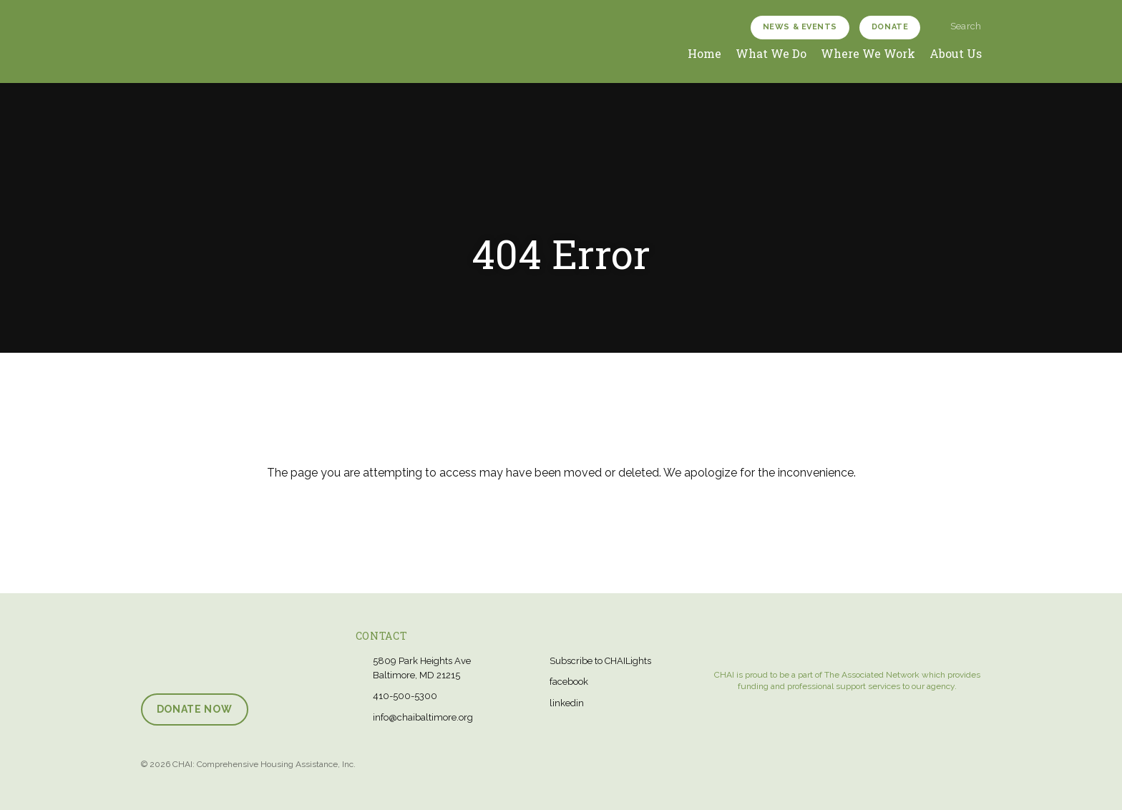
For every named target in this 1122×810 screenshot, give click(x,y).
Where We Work (868, 53)
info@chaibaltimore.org (423, 717)
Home (704, 53)
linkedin (567, 703)
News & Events (800, 26)
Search (959, 26)
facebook (569, 681)
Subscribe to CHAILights (600, 660)
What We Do (771, 53)
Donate (890, 26)
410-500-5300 (405, 696)
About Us (956, 53)
